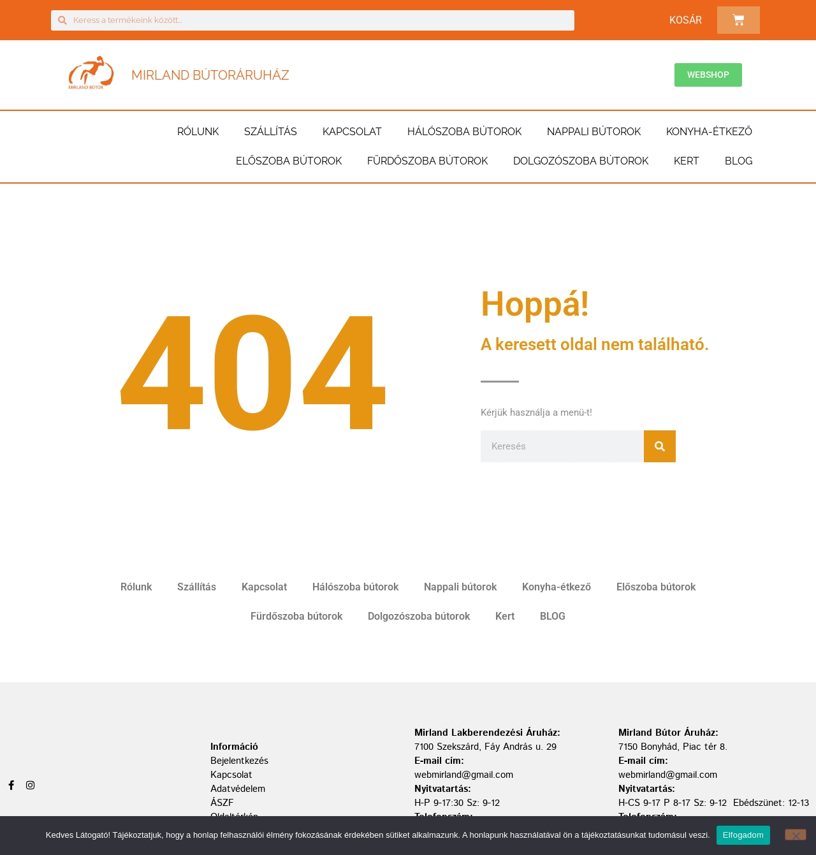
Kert (686, 161)
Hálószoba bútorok (464, 132)
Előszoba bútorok (289, 161)
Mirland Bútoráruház (210, 75)
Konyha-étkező (709, 132)
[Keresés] (660, 446)
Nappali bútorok (594, 132)
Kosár (685, 20)
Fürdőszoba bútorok (427, 161)
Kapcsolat (352, 132)
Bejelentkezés (239, 761)
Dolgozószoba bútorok (580, 161)
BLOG (738, 161)
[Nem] (795, 834)
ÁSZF (222, 803)
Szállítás (270, 132)
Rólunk (198, 132)
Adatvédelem (237, 789)
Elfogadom (743, 835)
